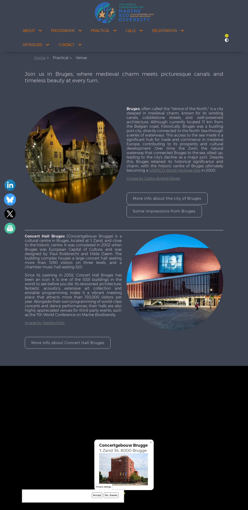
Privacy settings (103, 487)
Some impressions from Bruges (164, 211)
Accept (97, 495)
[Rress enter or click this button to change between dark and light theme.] (226, 36)
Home (39, 58)
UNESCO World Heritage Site (174, 170)
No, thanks (111, 495)
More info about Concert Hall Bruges (67, 343)
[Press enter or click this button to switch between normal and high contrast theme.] (226, 40)
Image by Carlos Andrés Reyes (153, 178)
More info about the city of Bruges (167, 198)
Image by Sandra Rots (44, 323)
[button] (227, 36)
